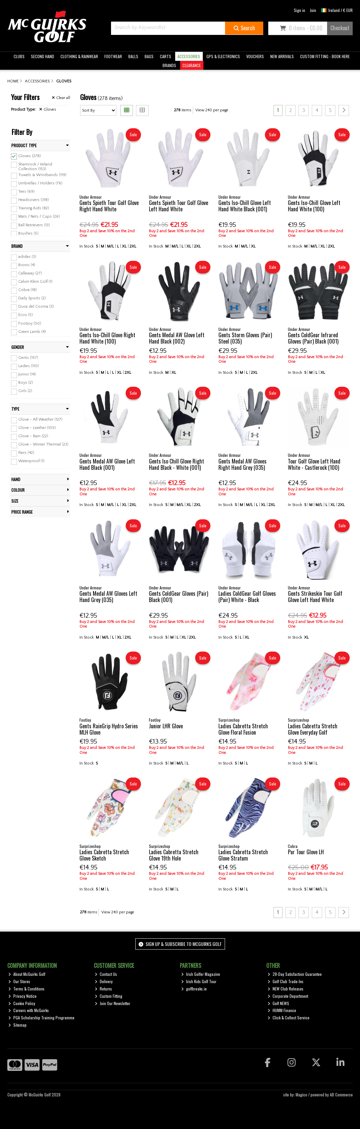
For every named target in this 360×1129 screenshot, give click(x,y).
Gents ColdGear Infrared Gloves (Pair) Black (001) (313, 338)
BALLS (133, 56)
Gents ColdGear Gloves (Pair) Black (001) (178, 596)
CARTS (165, 56)
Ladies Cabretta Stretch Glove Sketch (104, 855)
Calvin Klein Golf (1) (35, 281)
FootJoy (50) (29, 323)
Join (313, 10)
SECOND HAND (42, 56)
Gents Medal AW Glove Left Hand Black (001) (107, 464)
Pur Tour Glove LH (306, 852)
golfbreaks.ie (194, 988)
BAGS (149, 56)
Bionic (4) (26, 265)
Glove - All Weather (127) (40, 419)
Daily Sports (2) (32, 298)
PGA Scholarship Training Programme (41, 1017)
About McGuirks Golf (26, 974)
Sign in (299, 10)
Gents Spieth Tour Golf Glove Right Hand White (109, 206)
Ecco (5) (25, 315)
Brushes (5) (28, 233)
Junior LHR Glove (166, 726)
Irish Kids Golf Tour (198, 981)
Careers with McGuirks (28, 1010)
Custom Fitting (108, 996)
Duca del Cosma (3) (36, 306)
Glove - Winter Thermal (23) (43, 444)
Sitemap (17, 1025)
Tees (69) (26, 191)
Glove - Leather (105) (37, 428)
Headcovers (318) (33, 200)
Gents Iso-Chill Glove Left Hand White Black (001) (244, 206)
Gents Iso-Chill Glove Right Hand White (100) (107, 338)
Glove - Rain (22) (33, 436)
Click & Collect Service (288, 1017)
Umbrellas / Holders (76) (40, 183)
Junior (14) (27, 374)
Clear (61, 98)
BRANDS (169, 65)
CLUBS (19, 56)
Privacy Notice (22, 996)
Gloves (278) (29, 156)
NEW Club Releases (285, 988)
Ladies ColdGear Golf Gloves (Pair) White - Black (247, 596)
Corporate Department (288, 996)
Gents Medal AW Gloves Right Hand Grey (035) (242, 464)
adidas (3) (27, 257)
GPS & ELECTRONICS (223, 56)
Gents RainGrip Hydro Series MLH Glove (108, 729)
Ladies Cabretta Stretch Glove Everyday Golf (312, 729)
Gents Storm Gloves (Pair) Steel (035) (245, 338)
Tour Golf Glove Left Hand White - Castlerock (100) (314, 464)
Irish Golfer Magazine (200, 974)
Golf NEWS (278, 1003)
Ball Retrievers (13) (34, 225)
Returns (103, 988)
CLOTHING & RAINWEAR (79, 56)
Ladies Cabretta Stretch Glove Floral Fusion (243, 729)
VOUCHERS (255, 56)
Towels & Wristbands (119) (42, 175)
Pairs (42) (26, 453)
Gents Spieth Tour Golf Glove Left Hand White (178, 206)
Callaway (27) (30, 273)
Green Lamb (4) (32, 331)
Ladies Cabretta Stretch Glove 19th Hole (173, 855)
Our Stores (19, 981)
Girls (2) (25, 391)
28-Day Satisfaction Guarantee (295, 974)
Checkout (339, 28)
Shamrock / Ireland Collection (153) (35, 166)
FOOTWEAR (113, 56)
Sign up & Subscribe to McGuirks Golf (180, 943)
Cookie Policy (21, 1003)
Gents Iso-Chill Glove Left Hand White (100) (314, 206)
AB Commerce (341, 1094)
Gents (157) (28, 357)
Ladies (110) (28, 366)
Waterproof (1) (31, 461)
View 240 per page (211, 110)
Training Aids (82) (33, 208)
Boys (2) (25, 382)
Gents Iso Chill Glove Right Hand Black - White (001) (176, 464)
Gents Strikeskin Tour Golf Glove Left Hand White (315, 596)
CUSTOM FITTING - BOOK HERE (325, 56)
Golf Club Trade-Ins (285, 981)
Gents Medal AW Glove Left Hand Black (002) (176, 338)
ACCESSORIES (189, 56)
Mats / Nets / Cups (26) (39, 216)
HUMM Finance (282, 1010)
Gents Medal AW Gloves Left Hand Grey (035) (108, 596)
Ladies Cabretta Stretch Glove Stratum (243, 855)
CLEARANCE (191, 65)
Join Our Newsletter (112, 1003)
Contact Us (106, 974)
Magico (301, 1094)
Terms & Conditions (26, 988)
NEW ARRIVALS (282, 56)
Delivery (104, 981)
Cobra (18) (27, 290)
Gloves (47, 109)
